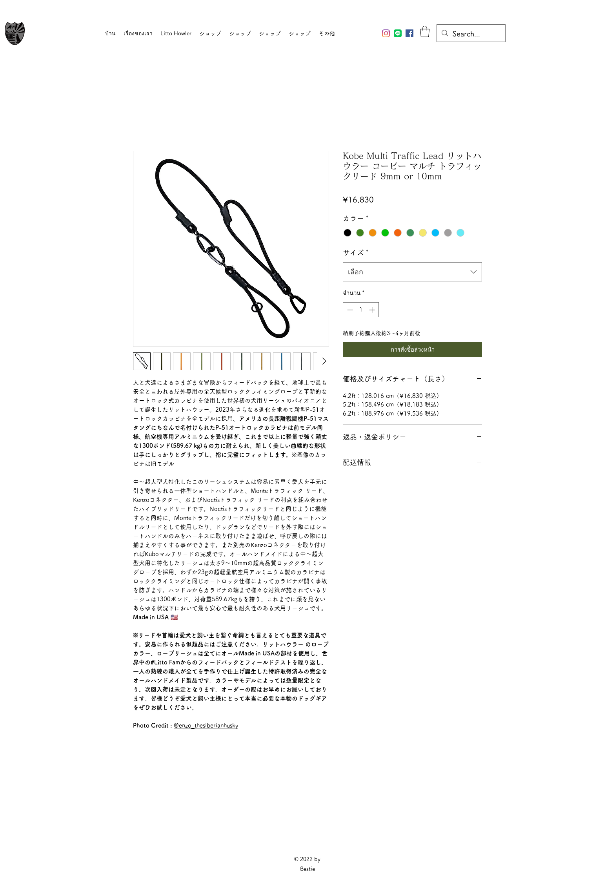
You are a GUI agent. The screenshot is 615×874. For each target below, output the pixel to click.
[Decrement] (349, 310)
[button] (424, 31)
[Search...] (471, 34)
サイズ (356, 252)
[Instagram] (386, 33)
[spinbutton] (361, 310)
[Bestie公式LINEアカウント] (398, 33)
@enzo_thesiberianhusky (206, 725)
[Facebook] (409, 33)
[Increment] (373, 310)
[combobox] (412, 272)
